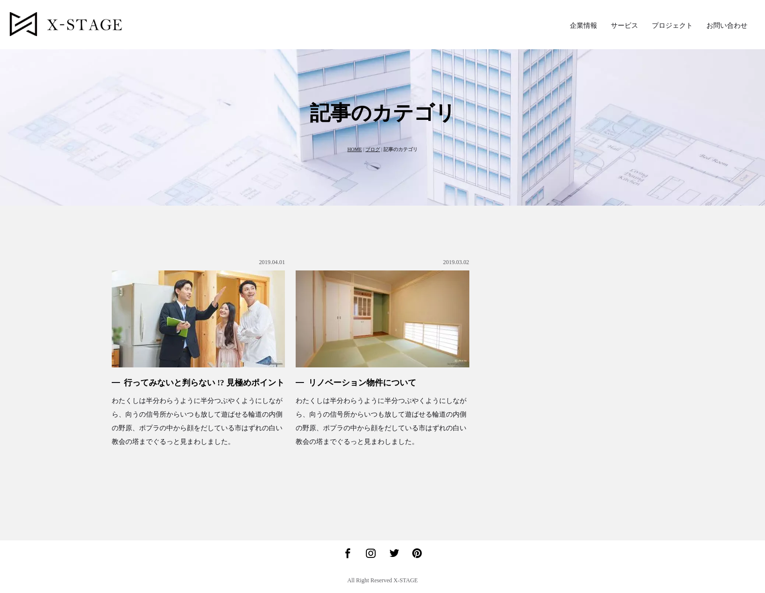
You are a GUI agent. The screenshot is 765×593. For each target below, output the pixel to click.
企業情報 (583, 25)
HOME (354, 149)
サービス (624, 25)
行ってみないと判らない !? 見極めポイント (204, 382)
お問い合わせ (726, 25)
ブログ (372, 149)
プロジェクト (672, 25)
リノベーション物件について (362, 382)
